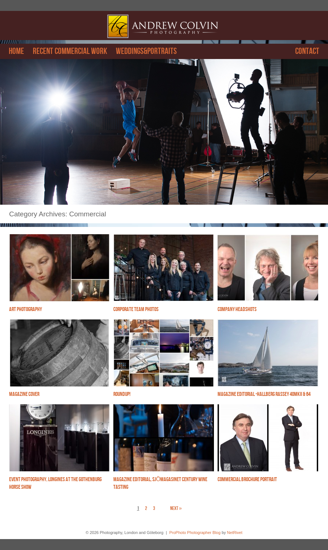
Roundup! (121, 394)
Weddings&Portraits (146, 51)
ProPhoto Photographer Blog (194, 532)
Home (16, 51)
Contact (307, 51)
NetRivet (234, 532)
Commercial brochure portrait (247, 479)
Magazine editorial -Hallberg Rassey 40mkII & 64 (264, 394)
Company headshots (237, 309)
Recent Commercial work (70, 51)
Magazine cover (24, 394)
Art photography (25, 309)
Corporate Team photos (136, 309)
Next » (176, 508)
